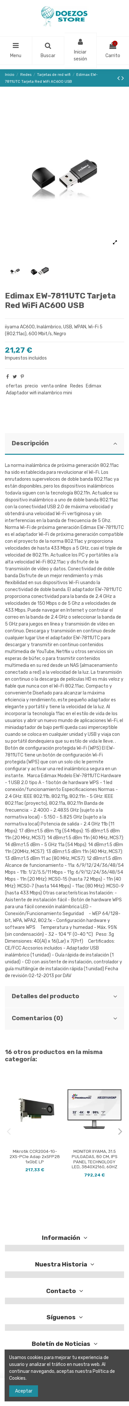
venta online (54, 386)
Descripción (64, 443)
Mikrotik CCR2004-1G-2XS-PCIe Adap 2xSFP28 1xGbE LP (34, 1156)
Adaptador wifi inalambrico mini (39, 393)
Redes (76, 386)
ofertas (14, 386)
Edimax (93, 386)
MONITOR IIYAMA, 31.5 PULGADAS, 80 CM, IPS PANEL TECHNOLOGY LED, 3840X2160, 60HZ (95, 1159)
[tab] (64, 444)
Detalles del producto (64, 996)
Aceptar (23, 1391)
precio (31, 386)
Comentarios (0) (64, 1018)
